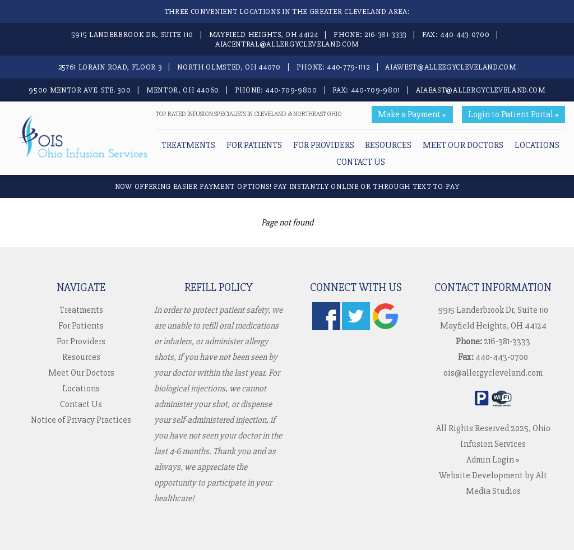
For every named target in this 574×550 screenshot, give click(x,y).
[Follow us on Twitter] (356, 327)
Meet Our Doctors (463, 145)
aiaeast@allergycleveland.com (480, 90)
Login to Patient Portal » (513, 114)
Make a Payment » (412, 114)
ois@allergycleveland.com (493, 372)
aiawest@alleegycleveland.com (450, 67)
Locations (537, 145)
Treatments (188, 145)
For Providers (323, 145)
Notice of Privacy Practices (81, 420)
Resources (388, 145)
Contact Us (360, 162)
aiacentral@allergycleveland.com (287, 44)
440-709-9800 (291, 90)
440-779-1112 (348, 67)
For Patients (254, 145)
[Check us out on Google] (386, 327)
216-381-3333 (385, 34)
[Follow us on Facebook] (326, 327)
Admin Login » (493, 459)
